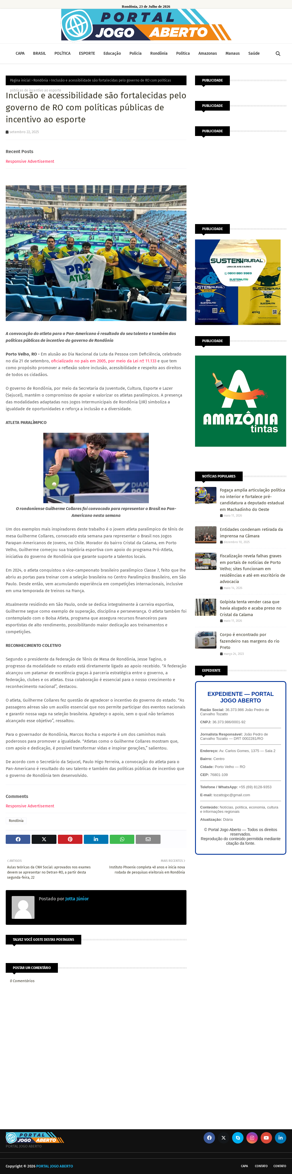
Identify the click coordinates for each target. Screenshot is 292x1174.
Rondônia (40, 80)
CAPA (244, 1166)
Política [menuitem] (183, 53)
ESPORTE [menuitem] (87, 53)
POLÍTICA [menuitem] (62, 53)
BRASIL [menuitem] (39, 53)
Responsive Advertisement (30, 161)
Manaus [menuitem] (233, 53)
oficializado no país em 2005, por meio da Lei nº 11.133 (103, 360)
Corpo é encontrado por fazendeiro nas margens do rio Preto (249, 641)
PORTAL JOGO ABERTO (54, 1166)
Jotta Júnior (76, 898)
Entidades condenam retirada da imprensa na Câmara (251, 533)
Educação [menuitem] (112, 53)
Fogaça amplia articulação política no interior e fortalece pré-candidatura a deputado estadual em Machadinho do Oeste (252, 500)
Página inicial (20, 80)
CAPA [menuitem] (20, 53)
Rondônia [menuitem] (159, 53)
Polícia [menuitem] (135, 53)
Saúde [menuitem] (254, 53)
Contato (261, 1166)
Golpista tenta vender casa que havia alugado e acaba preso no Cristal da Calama (250, 608)
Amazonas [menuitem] (207, 53)
